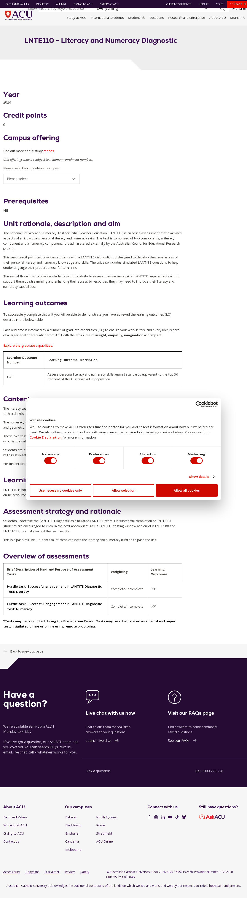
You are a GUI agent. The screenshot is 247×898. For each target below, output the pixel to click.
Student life (136, 17)
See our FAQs (179, 746)
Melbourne (73, 856)
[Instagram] (156, 823)
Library (202, 4)
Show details (199, 477)
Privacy (70, 878)
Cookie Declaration (46, 436)
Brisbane (71, 839)
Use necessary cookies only (60, 491)
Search (237, 17)
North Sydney (106, 823)
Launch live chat (99, 746)
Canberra (72, 847)
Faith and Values (15, 4)
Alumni (59, 4)
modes (49, 157)
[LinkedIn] (163, 823)
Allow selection (123, 491)
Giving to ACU (81, 4)
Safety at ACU (108, 4)
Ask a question (98, 777)
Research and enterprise (186, 17)
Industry (41, 4)
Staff (218, 4)
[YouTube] (170, 823)
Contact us (236, 4)
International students (107, 17)
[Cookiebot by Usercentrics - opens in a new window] (199, 403)
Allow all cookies (187, 491)
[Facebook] (149, 823)
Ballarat (70, 823)
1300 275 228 (212, 777)
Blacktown (72, 831)
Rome (100, 831)
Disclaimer (52, 878)
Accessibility (11, 878)
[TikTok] (176, 823)
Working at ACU (15, 831)
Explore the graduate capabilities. (28, 351)
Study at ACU (76, 17)
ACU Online (104, 847)
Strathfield (104, 839)
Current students (177, 4)
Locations (157, 17)
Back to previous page (26, 657)
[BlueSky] (184, 823)
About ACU (217, 17)
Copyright (32, 878)
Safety (84, 878)
